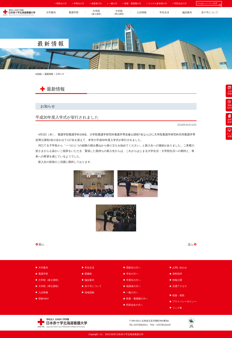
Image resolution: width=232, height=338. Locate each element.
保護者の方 (96, 3)
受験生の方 (61, 3)
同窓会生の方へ (134, 304)
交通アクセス (179, 286)
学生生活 (164, 12)
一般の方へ (132, 292)
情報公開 (177, 280)
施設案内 (187, 12)
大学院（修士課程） (49, 280)
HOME (38, 74)
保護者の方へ (133, 286)
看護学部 (73, 12)
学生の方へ (132, 273)
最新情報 (49, 74)
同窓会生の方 (180, 3)
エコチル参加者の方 (157, 3)
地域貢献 (89, 292)
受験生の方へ (133, 267)
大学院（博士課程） (49, 286)
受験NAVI (43, 298)
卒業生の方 (79, 3)
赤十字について (209, 12)
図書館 (88, 273)
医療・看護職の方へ (137, 298)
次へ (190, 244)
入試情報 (141, 12)
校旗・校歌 (178, 295)
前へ (41, 244)
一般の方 (113, 3)
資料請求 (177, 273)
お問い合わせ (179, 267)
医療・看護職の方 (132, 3)
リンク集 (177, 307)
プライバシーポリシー (184, 301)
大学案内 (51, 12)
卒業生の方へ (133, 280)
